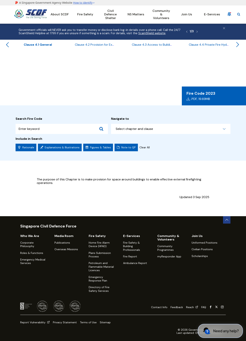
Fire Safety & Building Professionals (131, 246)
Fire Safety (85, 14)
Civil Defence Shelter (110, 14)
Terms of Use (88, 322)
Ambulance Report (135, 263)
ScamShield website (151, 33)
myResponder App (169, 256)
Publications (62, 242)
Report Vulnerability (35, 322)
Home (18, 60)
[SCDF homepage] (30, 18)
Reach (192, 307)
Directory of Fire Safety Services (99, 288)
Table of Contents (82, 60)
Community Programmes (165, 247)
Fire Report (130, 256)
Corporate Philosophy (27, 244)
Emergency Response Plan (98, 278)
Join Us (186, 14)
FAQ (203, 307)
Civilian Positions (202, 249)
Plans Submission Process (100, 254)
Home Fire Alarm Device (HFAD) (99, 244)
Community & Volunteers (161, 14)
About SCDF (60, 14)
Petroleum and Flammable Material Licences (101, 266)
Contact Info (159, 307)
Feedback (177, 307)
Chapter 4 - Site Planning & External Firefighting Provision (139, 60)
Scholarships (200, 256)
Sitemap (105, 322)
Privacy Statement (65, 322)
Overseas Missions (66, 249)
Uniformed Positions (204, 242)
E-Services (212, 14)
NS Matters (136, 14)
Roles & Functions (31, 253)
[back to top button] (226, 220)
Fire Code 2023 (55, 60)
